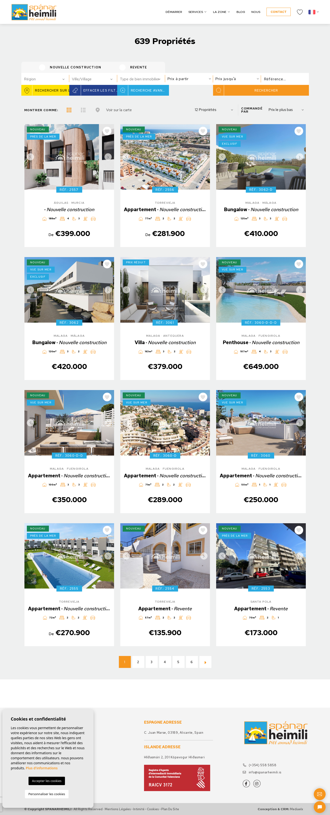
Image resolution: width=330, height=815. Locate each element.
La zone (219, 12)
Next (109, 157)
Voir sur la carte (119, 109)
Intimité (139, 809)
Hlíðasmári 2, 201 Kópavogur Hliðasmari (174, 757)
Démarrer (174, 12)
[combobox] (45, 79)
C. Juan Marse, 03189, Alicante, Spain (173, 733)
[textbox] (47, 79)
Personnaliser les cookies (46, 794)
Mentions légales (118, 809)
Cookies (153, 809)
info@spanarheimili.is (262, 772)
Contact (279, 12)
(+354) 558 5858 (260, 765)
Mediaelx (296, 809)
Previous (29, 157)
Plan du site (170, 809)
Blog (241, 12)
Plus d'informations (42, 768)
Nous (255, 12)
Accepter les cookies (46, 781)
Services (195, 12)
